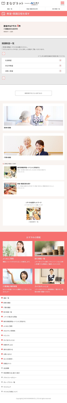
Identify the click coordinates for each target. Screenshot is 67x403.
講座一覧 (9, 9)
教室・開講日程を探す (32, 9)
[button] (62, 3)
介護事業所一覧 (33, 215)
